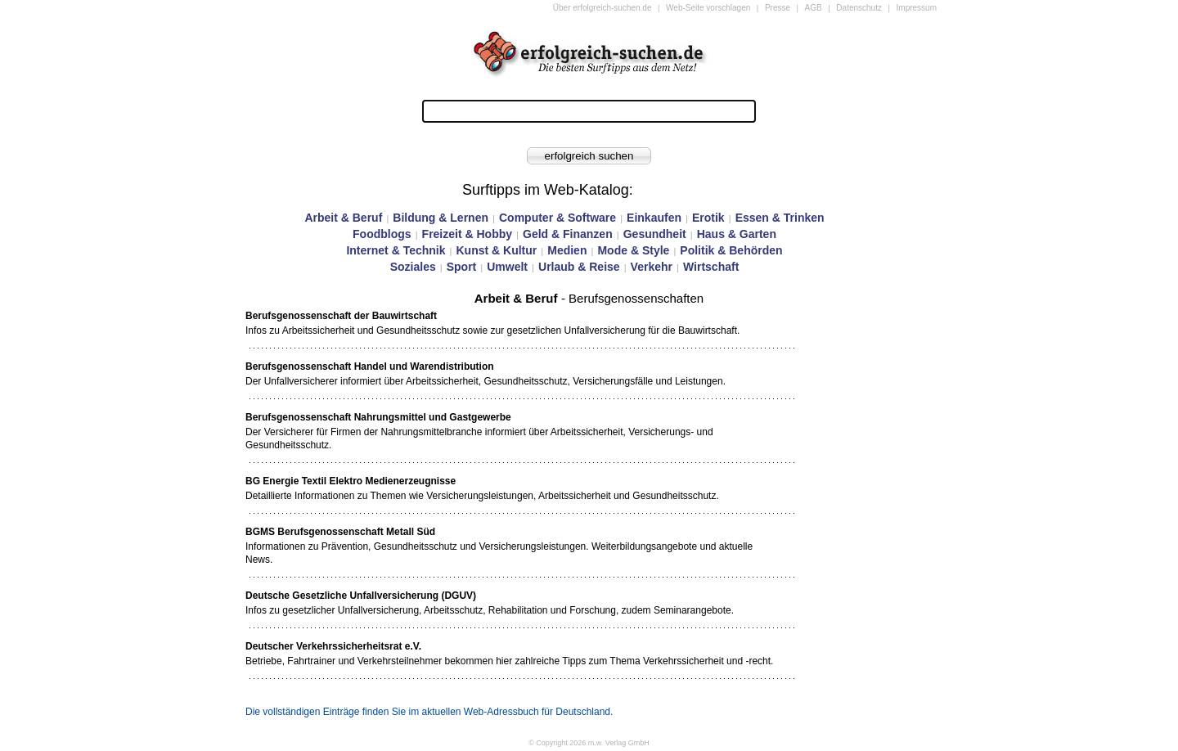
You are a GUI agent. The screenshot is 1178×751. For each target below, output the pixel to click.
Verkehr (651, 266)
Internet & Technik (395, 250)
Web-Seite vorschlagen (708, 7)
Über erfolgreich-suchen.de (602, 7)
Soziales (413, 266)
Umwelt (507, 266)
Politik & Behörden (731, 250)
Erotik (708, 217)
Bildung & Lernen (440, 217)
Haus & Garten (736, 234)
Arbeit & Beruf (343, 217)
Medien (567, 250)
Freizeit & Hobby (467, 234)
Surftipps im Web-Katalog (545, 190)
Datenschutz (859, 7)
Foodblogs (382, 234)
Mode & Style (633, 250)
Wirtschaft (711, 266)
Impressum (917, 7)
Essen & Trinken (780, 217)
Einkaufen (654, 217)
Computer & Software (557, 217)
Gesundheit (654, 234)
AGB (813, 7)
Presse (777, 7)
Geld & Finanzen (568, 234)
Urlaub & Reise (579, 266)
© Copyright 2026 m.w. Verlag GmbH (589, 743)
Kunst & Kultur (496, 250)
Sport (462, 266)
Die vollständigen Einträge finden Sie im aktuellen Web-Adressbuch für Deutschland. (429, 711)
